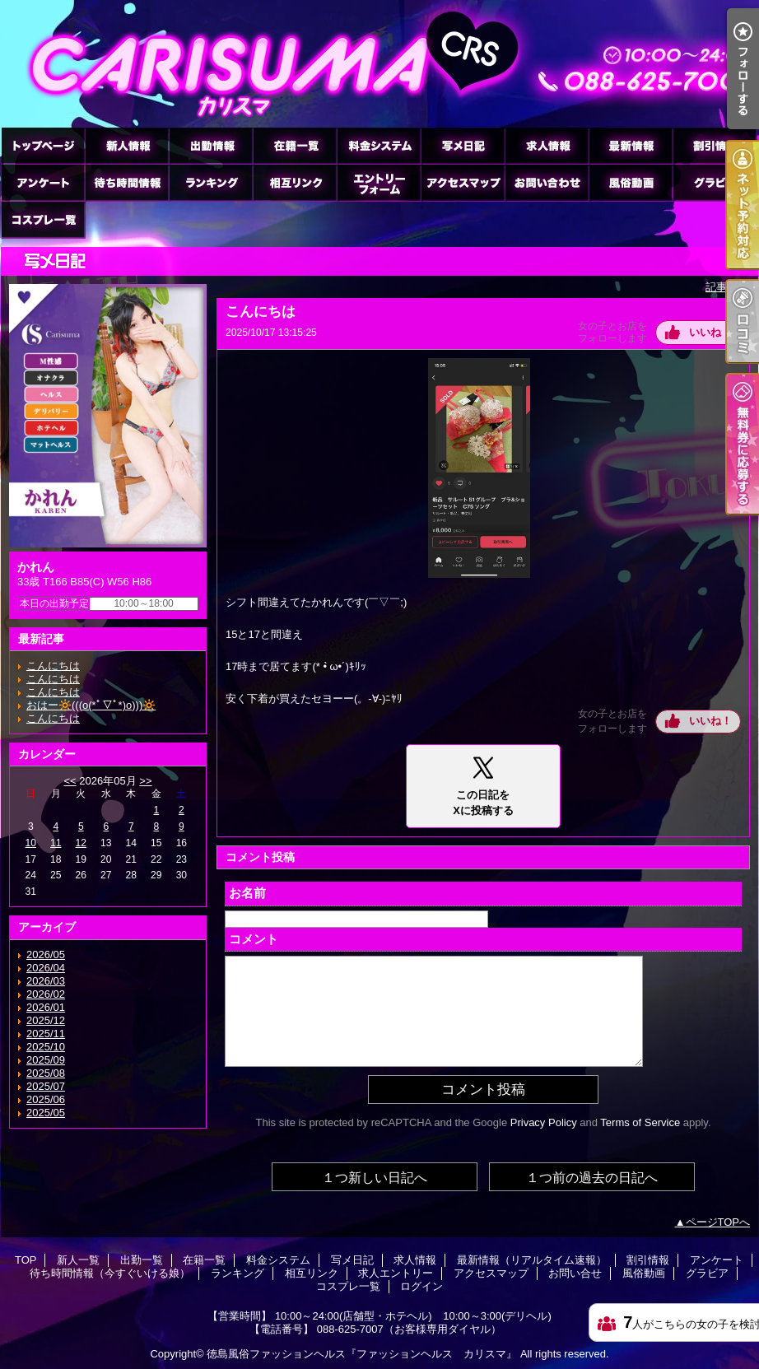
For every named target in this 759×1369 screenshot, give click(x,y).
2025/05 (45, 1112)
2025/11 (45, 1033)
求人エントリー (379, 182)
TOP (43, 145)
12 (81, 843)
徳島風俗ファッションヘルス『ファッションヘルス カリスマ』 (362, 1354)
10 (31, 843)
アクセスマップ (462, 182)
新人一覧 (127, 145)
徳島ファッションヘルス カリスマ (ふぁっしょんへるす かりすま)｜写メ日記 (379, 64)
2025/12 (45, 1020)
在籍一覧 (295, 145)
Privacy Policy (543, 1122)
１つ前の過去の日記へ (592, 1178)
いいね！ (710, 332)
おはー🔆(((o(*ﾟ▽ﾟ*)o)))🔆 (91, 705)
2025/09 (45, 1060)
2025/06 (45, 1099)
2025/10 (45, 1047)
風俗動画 (630, 182)
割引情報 (714, 145)
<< (69, 781)
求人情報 (546, 145)
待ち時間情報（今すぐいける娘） (127, 182)
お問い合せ (546, 182)
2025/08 (45, 1073)
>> (145, 781)
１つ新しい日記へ (374, 1178)
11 (55, 843)
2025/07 (45, 1086)
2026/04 (45, 968)
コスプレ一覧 (43, 219)
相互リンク (295, 182)
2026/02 (45, 994)
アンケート (43, 182)
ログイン (421, 1286)
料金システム (379, 145)
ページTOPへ (718, 1222)
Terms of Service (640, 1122)
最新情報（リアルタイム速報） (630, 145)
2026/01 (45, 1007)
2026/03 (45, 981)
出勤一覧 (211, 145)
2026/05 (45, 954)
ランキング (211, 182)
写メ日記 (462, 145)
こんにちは (53, 665)
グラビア (714, 182)
